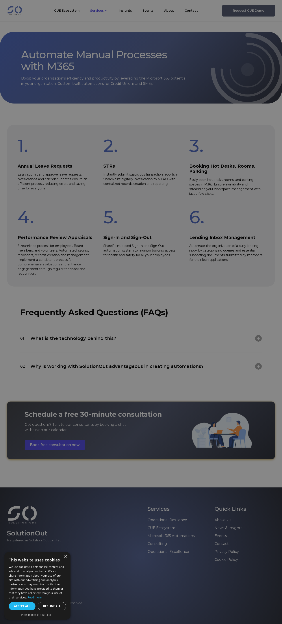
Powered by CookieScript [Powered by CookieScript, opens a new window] (37, 615)
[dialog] (141, 312)
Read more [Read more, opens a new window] (35, 597)
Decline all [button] (52, 606)
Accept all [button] (22, 606)
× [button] (65, 556)
